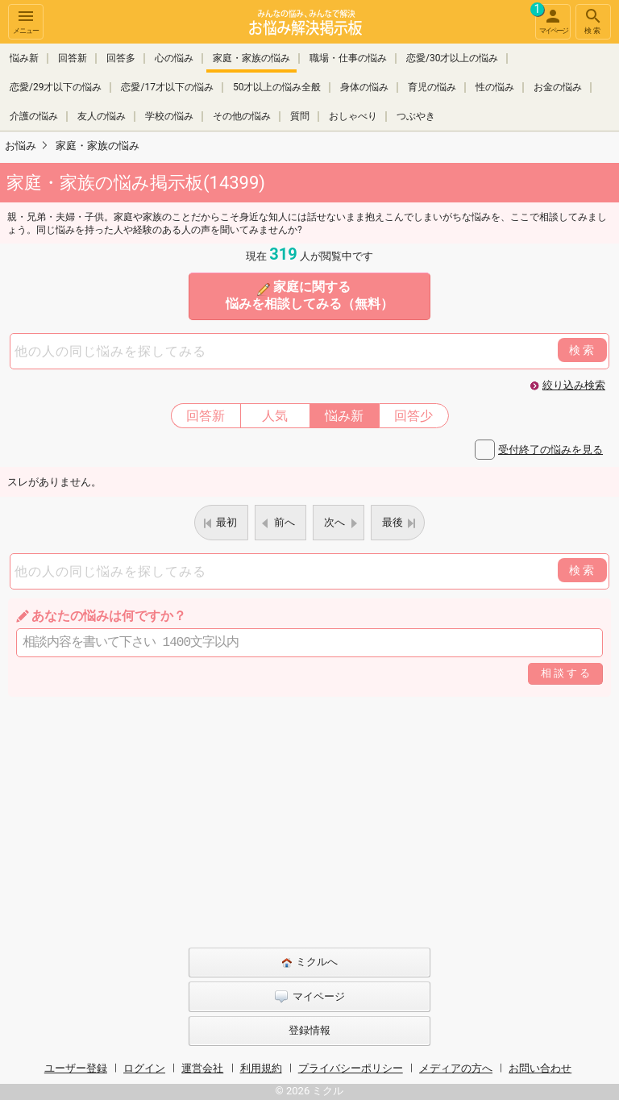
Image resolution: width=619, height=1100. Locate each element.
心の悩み (174, 58)
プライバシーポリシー (350, 1068)
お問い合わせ (540, 1068)
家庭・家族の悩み (251, 58)
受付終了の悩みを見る (550, 450)
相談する (566, 673)
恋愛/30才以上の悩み (452, 58)
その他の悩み (242, 116)
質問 (300, 116)
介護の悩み (34, 116)
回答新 (72, 58)
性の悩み (495, 87)
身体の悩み (364, 87)
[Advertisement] (309, 818)
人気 (275, 415)
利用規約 (261, 1068)
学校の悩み (169, 116)
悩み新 (24, 58)
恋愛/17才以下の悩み (167, 87)
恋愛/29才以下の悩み (56, 87)
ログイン (144, 1068)
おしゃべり (353, 116)
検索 (593, 20)
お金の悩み (558, 87)
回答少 (413, 415)
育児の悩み (432, 87)
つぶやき (416, 116)
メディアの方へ (455, 1068)
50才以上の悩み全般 (277, 87)
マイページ (551, 19)
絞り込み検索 (573, 385)
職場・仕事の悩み (348, 58)
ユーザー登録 (75, 1068)
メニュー (26, 20)
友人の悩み (101, 116)
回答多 (120, 58)
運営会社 (202, 1068)
